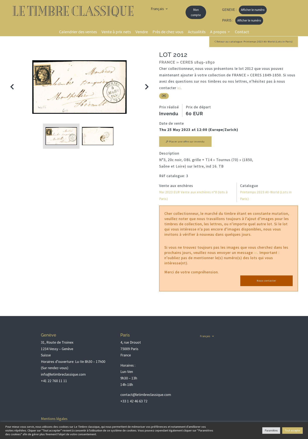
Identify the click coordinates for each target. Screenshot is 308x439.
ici (179, 88)
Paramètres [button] (271, 430)
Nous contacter (266, 281)
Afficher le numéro (253, 10)
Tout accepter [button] (292, 430)
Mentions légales (54, 418)
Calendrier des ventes (78, 32)
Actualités (196, 32)
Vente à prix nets (116, 32)
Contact (242, 32)
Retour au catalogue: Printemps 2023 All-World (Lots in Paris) (247, 42)
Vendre (141, 32)
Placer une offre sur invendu (187, 142)
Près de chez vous (167, 32)
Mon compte (196, 12)
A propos (218, 32)
